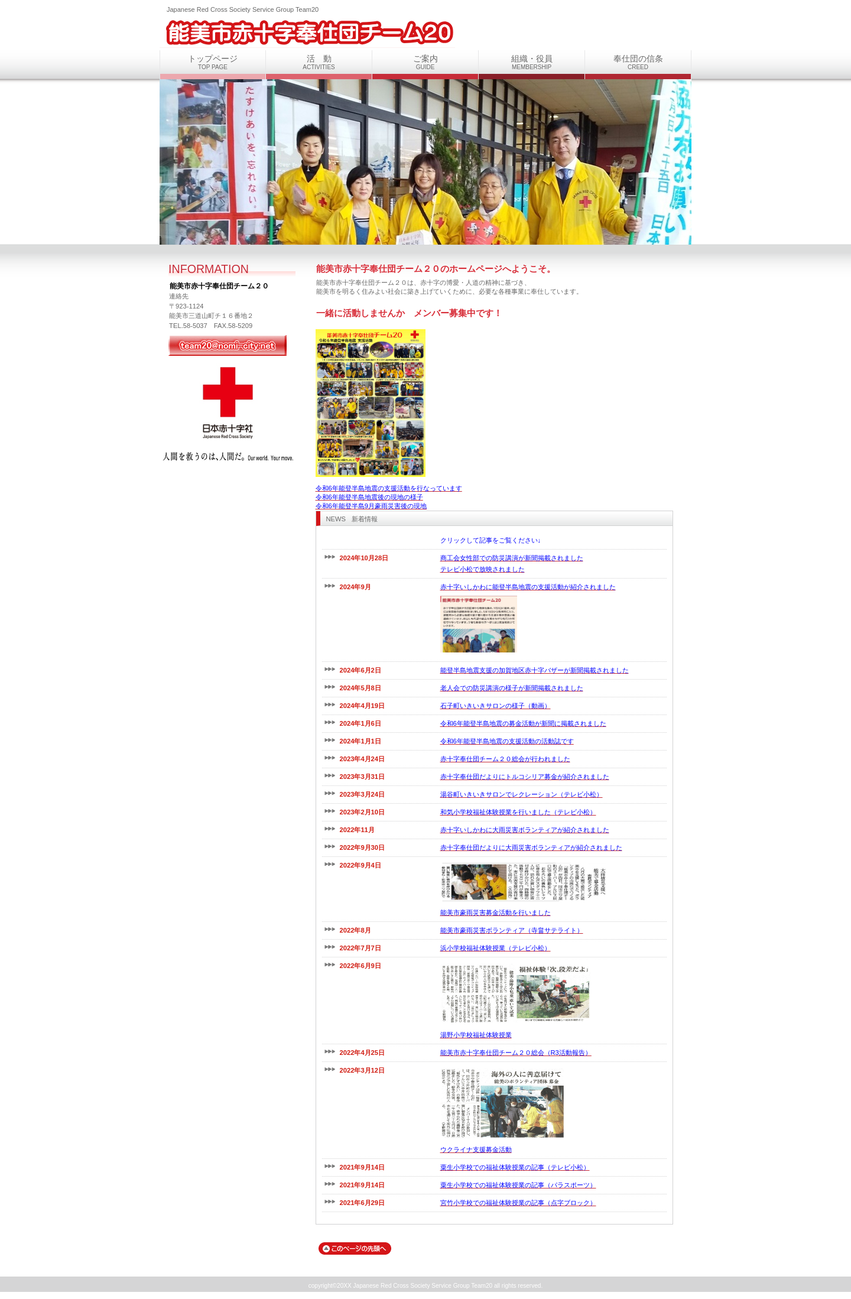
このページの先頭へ (355, 1248)
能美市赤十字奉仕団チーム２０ (307, 31)
